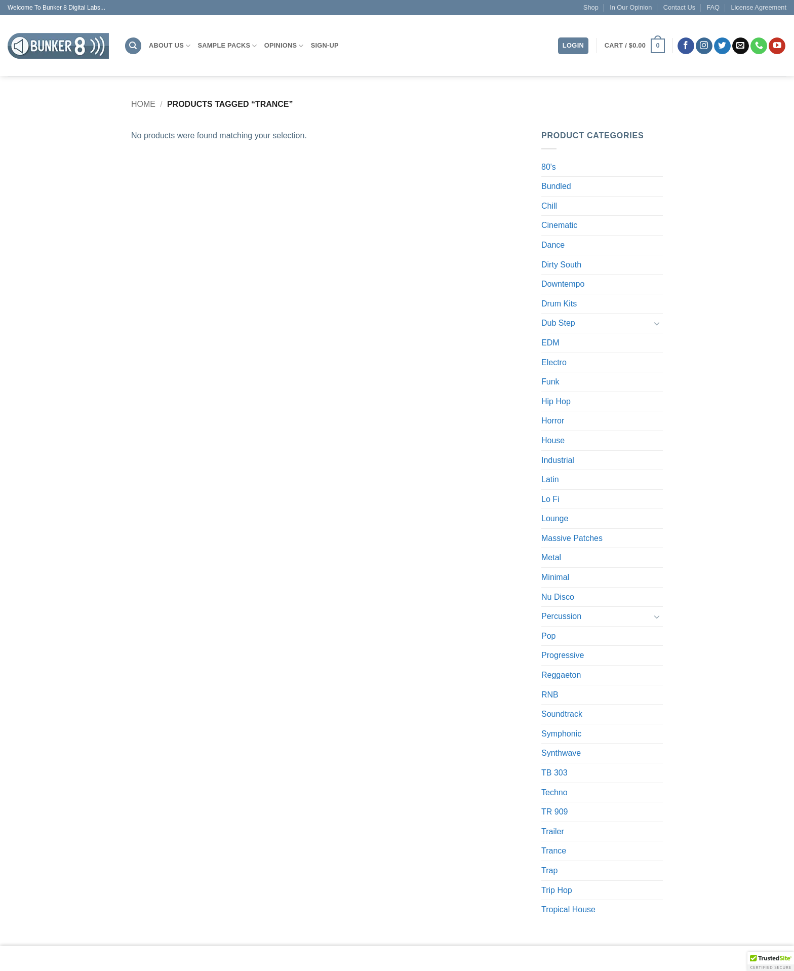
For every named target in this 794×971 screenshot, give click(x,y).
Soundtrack (561, 714)
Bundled (556, 186)
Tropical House (568, 909)
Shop (591, 7)
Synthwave (561, 753)
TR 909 (554, 811)
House (553, 440)
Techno (554, 792)
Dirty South (561, 264)
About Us (169, 46)
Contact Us (679, 7)
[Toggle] (657, 323)
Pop (548, 636)
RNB (550, 694)
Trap (549, 870)
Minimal (555, 577)
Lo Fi (550, 499)
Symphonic (561, 733)
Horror (552, 420)
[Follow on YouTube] (777, 46)
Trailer (552, 831)
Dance (553, 245)
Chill (549, 206)
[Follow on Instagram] (704, 46)
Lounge (554, 518)
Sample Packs (227, 46)
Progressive (562, 655)
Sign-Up (325, 45)
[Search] (133, 45)
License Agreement (758, 7)
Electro (554, 362)
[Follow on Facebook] (686, 46)
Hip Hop (556, 401)
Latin (550, 479)
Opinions (284, 46)
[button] (635, 46)
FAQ (713, 7)
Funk (550, 381)
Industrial (557, 460)
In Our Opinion (631, 7)
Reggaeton (561, 675)
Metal (551, 557)
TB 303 (554, 772)
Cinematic (559, 225)
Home (143, 104)
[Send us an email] (740, 46)
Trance (553, 850)
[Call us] (758, 46)
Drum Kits (559, 303)
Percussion (561, 616)
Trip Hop (556, 890)
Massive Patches (572, 538)
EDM (550, 342)
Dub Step (558, 323)
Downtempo (562, 284)
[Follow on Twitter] (722, 46)
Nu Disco (557, 597)
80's (548, 167)
